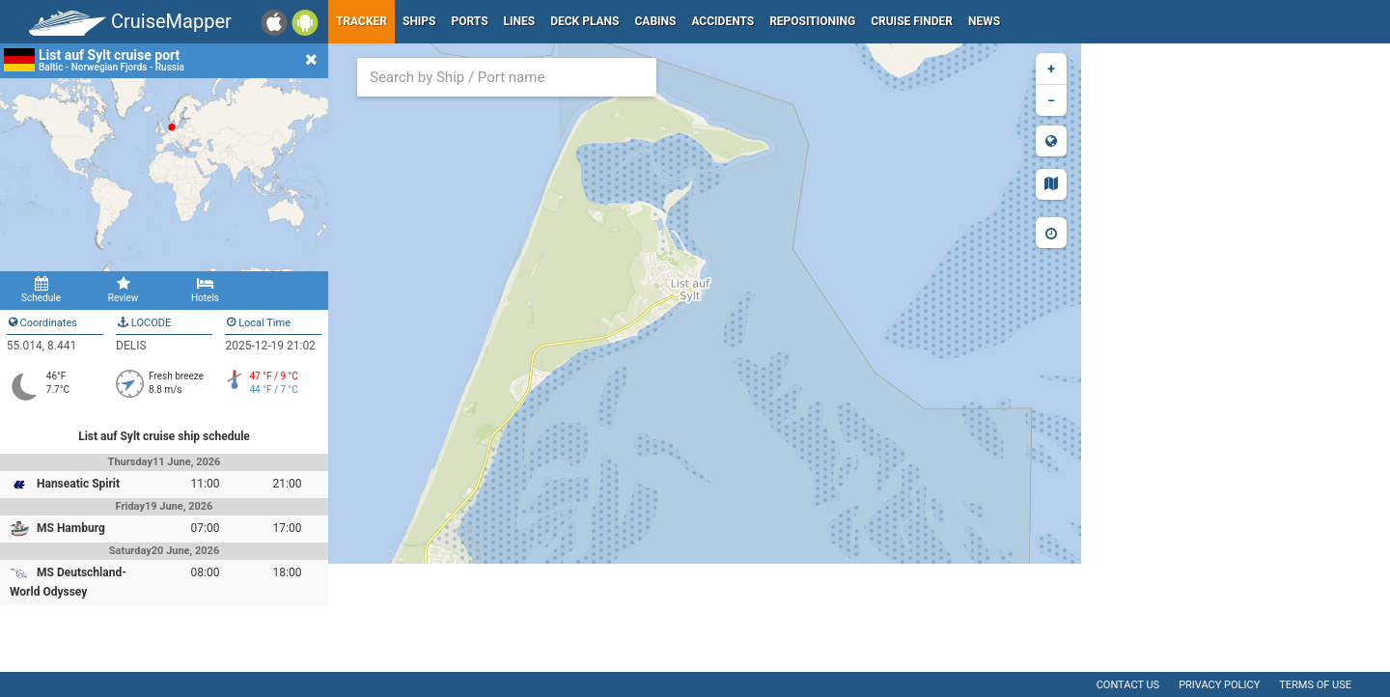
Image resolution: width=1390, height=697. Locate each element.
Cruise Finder (912, 21)
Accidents (722, 21)
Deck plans (584, 21)
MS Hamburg (71, 528)
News (984, 21)
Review (123, 289)
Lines (520, 21)
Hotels (205, 289)
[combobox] (506, 77)
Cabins (655, 21)
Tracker (361, 21)
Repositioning (812, 21)
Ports (470, 21)
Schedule (41, 289)
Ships (419, 21)
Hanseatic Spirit (78, 483)
